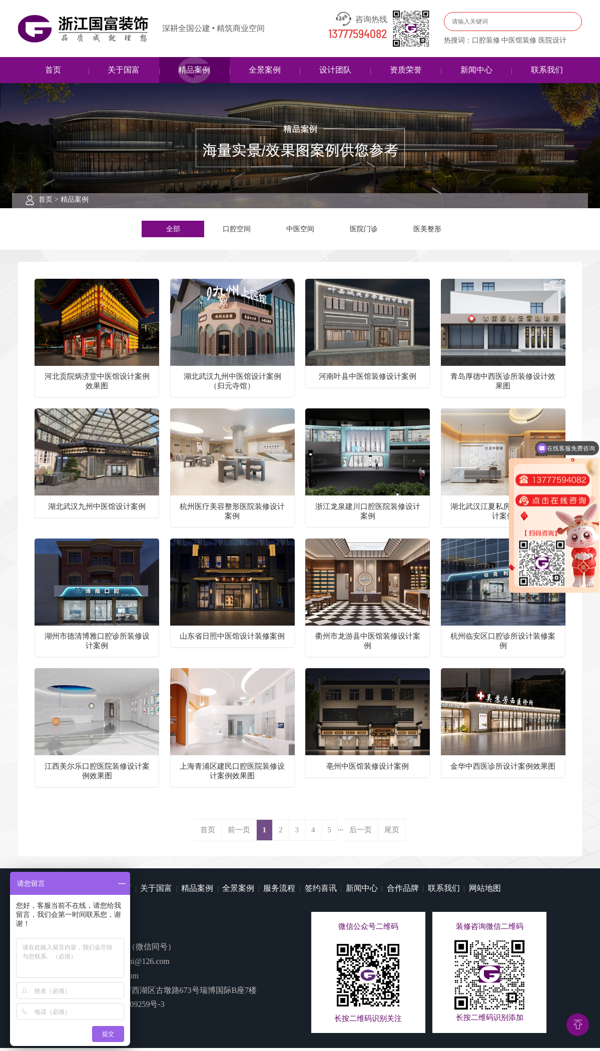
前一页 (239, 833)
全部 (173, 230)
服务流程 (279, 891)
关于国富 (124, 70)
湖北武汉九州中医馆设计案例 (97, 509)
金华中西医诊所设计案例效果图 (502, 769)
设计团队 (335, 70)
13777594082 (357, 35)
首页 (53, 70)
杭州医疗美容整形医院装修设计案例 (232, 514)
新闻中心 (476, 70)
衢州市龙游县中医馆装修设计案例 (367, 644)
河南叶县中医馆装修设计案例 (367, 380)
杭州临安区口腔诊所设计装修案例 (502, 644)
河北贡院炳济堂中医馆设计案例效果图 (97, 384)
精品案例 (194, 70)
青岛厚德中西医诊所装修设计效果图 (502, 384)
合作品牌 (403, 891)
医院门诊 (364, 230)
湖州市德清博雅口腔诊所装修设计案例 (97, 644)
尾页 (391, 833)
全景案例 (265, 70)
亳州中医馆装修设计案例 (367, 769)
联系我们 (547, 70)
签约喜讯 (321, 891)
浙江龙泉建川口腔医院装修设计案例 (367, 514)
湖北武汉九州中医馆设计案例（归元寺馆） (232, 384)
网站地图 (485, 891)
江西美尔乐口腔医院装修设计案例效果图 (97, 774)
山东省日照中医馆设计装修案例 (232, 639)
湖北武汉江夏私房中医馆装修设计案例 (502, 514)
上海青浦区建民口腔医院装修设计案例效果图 (232, 774)
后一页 (360, 833)
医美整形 (427, 230)
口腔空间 (237, 230)
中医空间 (300, 230)
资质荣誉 (406, 70)
